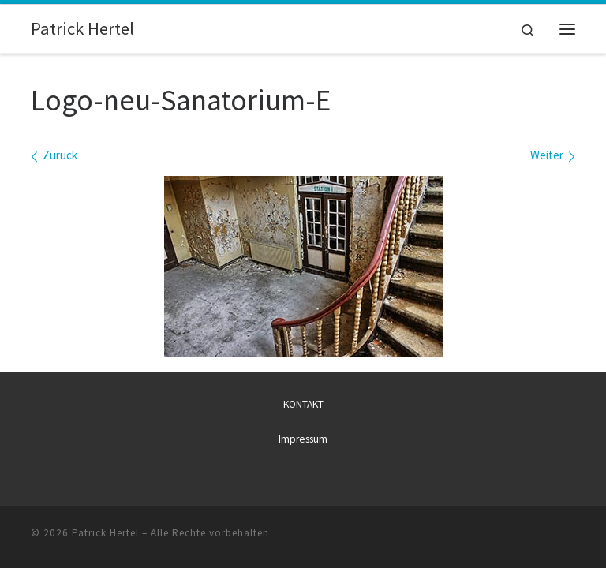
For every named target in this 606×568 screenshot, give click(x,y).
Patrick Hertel (105, 533)
